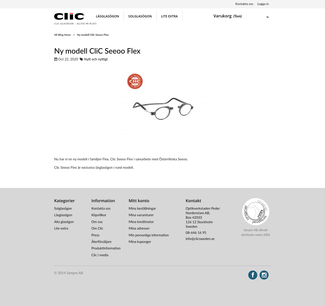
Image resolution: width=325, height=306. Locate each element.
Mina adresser (139, 228)
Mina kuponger (140, 242)
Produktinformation (106, 248)
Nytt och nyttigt (96, 59)
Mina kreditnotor (141, 222)
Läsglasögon (107, 16)
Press (95, 235)
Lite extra (169, 16)
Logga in (263, 4)
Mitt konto (139, 200)
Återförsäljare (101, 242)
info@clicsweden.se (200, 239)
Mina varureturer (141, 215)
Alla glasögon (64, 222)
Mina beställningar (142, 208)
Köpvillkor (98, 215)
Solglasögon (140, 16)
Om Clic (97, 228)
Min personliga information (149, 235)
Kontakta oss (244, 4)
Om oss (97, 222)
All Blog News (62, 34)
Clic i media (99, 255)
